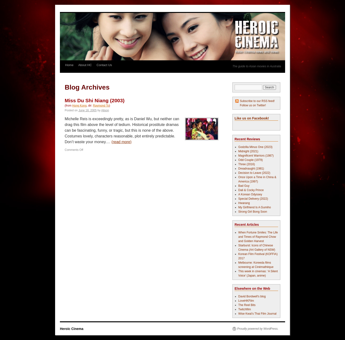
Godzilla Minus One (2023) (255, 147)
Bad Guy (244, 185)
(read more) (121, 142)
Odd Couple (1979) (250, 160)
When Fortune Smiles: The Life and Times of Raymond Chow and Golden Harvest (258, 237)
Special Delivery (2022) (253, 198)
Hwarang (244, 203)
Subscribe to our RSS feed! (257, 101)
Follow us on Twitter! (253, 105)
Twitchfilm (244, 309)
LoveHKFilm (246, 300)
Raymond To (101, 105)
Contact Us (104, 65)
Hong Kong (79, 105)
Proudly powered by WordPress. (257, 328)
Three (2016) (246, 164)
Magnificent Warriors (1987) (256, 155)
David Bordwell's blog (252, 296)
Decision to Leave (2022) (254, 173)
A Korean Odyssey (250, 194)
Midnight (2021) (248, 151)
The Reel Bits (247, 305)
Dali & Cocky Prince (251, 190)
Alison (105, 110)
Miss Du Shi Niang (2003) (95, 100)
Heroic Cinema (71, 329)
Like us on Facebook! (252, 118)
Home (69, 65)
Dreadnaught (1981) (251, 168)
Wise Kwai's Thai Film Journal (257, 313)
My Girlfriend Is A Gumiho (254, 207)
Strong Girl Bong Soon (252, 211)
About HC (85, 65)
